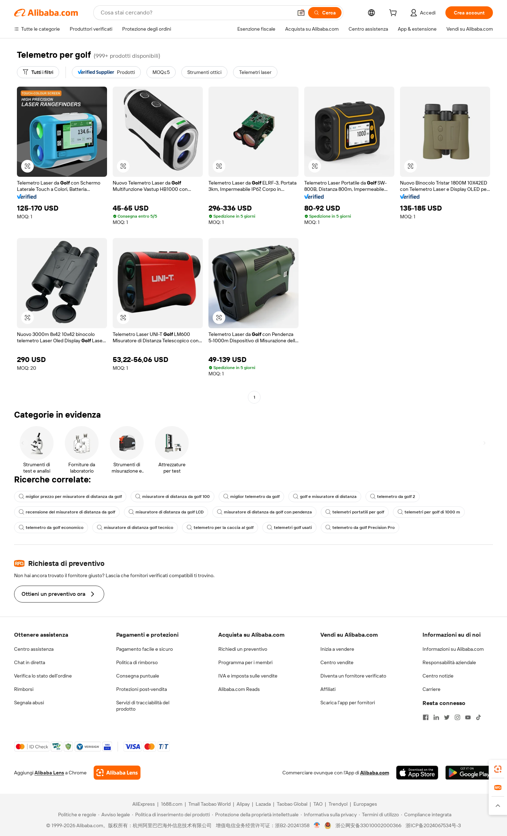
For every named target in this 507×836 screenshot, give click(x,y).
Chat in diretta (29, 662)
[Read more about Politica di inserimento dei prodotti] (171, 814)
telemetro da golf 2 (392, 496)
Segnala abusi (29, 702)
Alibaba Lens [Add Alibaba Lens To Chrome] (49, 772)
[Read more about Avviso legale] (114, 814)
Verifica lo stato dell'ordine (43, 676)
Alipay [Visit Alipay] (243, 804)
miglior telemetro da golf (251, 496)
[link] (498, 769)
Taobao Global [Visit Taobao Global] (292, 804)
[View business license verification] (317, 825)
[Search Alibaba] (196, 13)
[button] (301, 12)
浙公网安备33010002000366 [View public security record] (368, 825)
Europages (365, 804)
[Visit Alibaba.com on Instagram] (457, 717)
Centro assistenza (34, 649)
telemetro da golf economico (51, 527)
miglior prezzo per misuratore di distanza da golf (70, 496)
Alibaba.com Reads (239, 689)
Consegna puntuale (137, 676)
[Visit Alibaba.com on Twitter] (447, 717)
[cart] (394, 14)
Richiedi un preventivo (242, 649)
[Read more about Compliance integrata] (426, 814)
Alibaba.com (374, 772)
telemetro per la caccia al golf (220, 527)
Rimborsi (23, 689)
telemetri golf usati (289, 527)
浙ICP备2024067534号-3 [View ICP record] (433, 825)
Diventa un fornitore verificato (353, 676)
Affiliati (328, 689)
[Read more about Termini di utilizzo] (379, 814)
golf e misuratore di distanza (325, 496)
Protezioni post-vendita (141, 689)
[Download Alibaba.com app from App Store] (417, 773)
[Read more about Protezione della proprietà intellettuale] (255, 814)
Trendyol (338, 804)
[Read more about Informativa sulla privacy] (329, 814)
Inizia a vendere (337, 649)
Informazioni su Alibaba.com (453, 649)
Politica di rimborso (137, 662)
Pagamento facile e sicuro (144, 649)
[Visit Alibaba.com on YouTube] (468, 717)
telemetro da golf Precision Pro (360, 527)
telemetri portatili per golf (354, 512)
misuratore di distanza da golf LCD (166, 512)
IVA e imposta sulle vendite (247, 676)
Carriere (431, 689)
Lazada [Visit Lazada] (263, 804)
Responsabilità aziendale (449, 662)
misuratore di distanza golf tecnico (135, 527)
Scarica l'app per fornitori (347, 702)
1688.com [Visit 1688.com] (171, 804)
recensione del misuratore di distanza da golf (67, 512)
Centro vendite (336, 662)
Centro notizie (438, 676)
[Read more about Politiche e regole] (76, 814)
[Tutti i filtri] (38, 72)
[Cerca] (325, 12)
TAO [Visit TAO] (318, 804)
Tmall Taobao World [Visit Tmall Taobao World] (209, 804)
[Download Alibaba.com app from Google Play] (469, 773)
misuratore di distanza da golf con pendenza (264, 512)
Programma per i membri (245, 662)
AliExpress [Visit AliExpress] (143, 804)
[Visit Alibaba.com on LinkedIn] (436, 717)
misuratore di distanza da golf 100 (172, 496)
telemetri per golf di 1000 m (429, 512)
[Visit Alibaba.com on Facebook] (426, 717)
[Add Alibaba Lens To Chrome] (117, 773)
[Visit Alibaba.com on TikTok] (478, 717)
